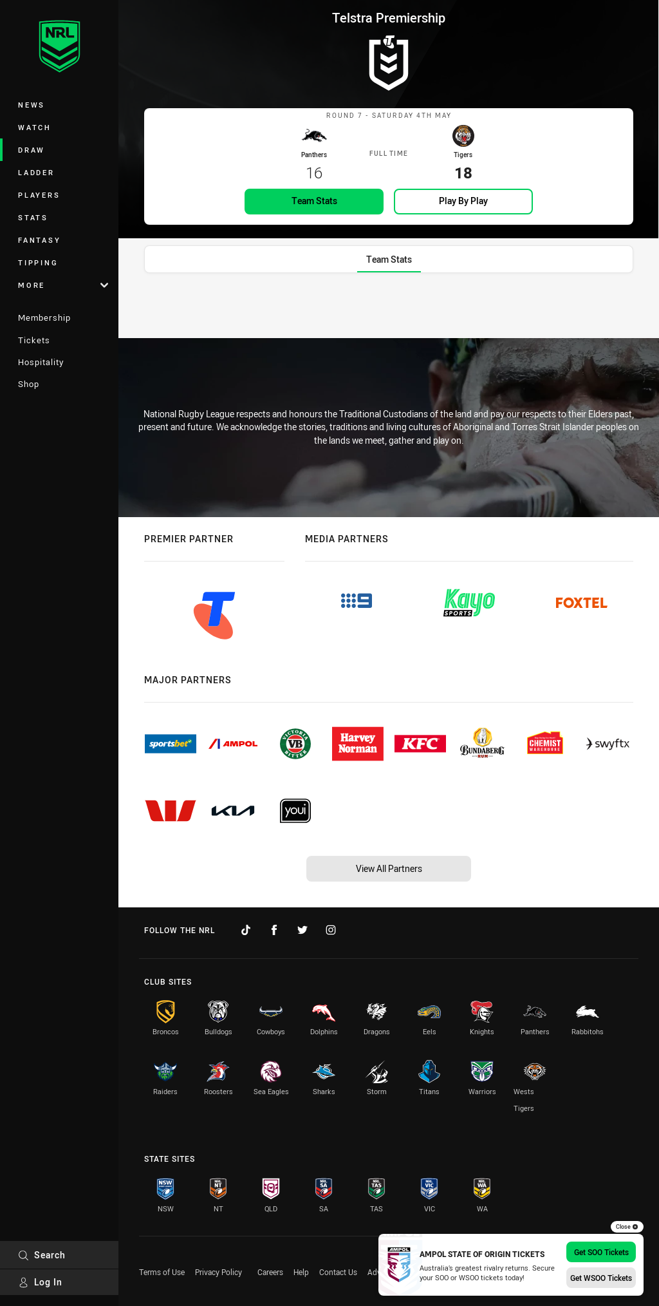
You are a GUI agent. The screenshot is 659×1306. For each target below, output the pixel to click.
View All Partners (389, 868)
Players (39, 195)
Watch (34, 127)
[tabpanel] (389, 317)
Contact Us (338, 1272)
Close (627, 1227)
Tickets (34, 340)
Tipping (38, 262)
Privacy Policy (218, 1272)
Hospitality (41, 362)
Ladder (36, 172)
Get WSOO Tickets (601, 1278)
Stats (33, 217)
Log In (40, 1282)
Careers (270, 1272)
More (63, 285)
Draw (31, 150)
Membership (44, 317)
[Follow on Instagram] (331, 930)
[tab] (389, 274)
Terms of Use (162, 1272)
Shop (28, 384)
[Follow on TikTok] (246, 930)
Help (301, 1272)
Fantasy (39, 240)
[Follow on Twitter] (302, 930)
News (31, 104)
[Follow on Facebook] (274, 930)
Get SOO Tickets (601, 1252)
